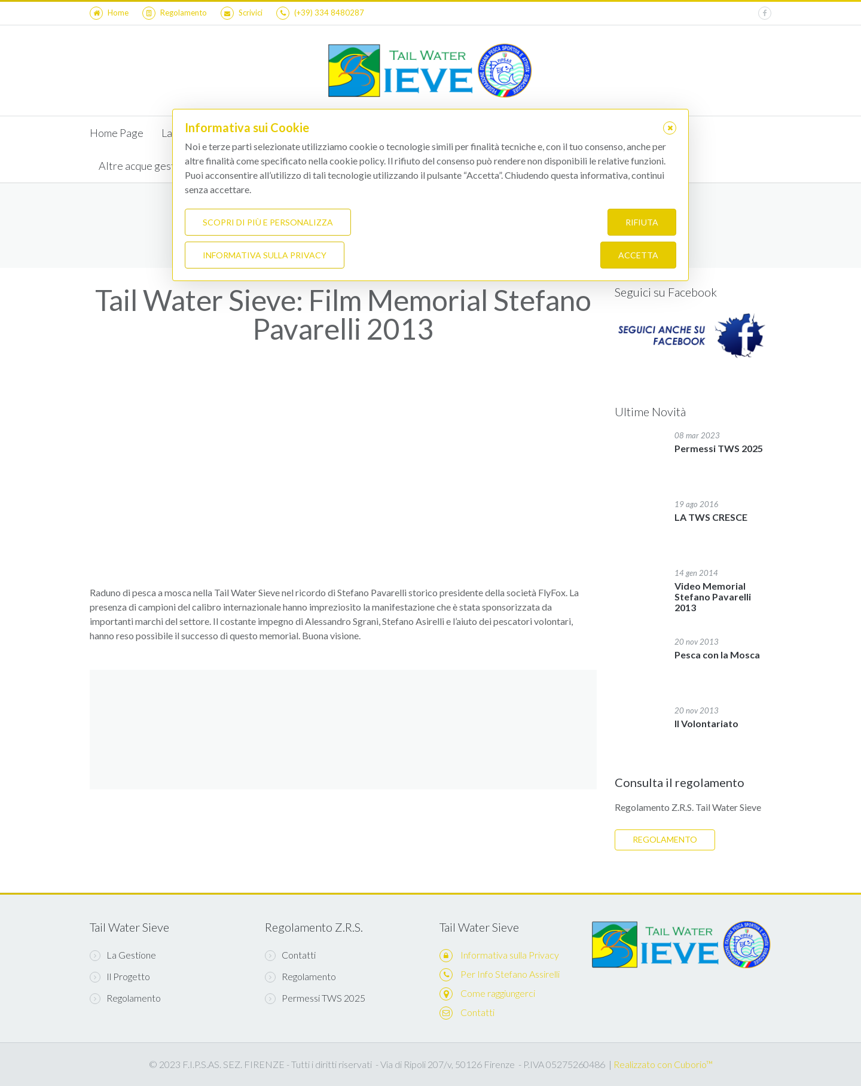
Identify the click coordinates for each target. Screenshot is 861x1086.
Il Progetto (120, 977)
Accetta (638, 255)
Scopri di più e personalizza (268, 222)
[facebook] (764, 13)
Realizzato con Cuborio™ (663, 1064)
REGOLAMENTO (665, 839)
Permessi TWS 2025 (315, 998)
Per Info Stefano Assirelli (510, 974)
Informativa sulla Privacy (509, 954)
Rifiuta (641, 222)
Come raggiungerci (497, 993)
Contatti (290, 955)
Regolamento (125, 998)
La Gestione (123, 955)
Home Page (117, 132)
